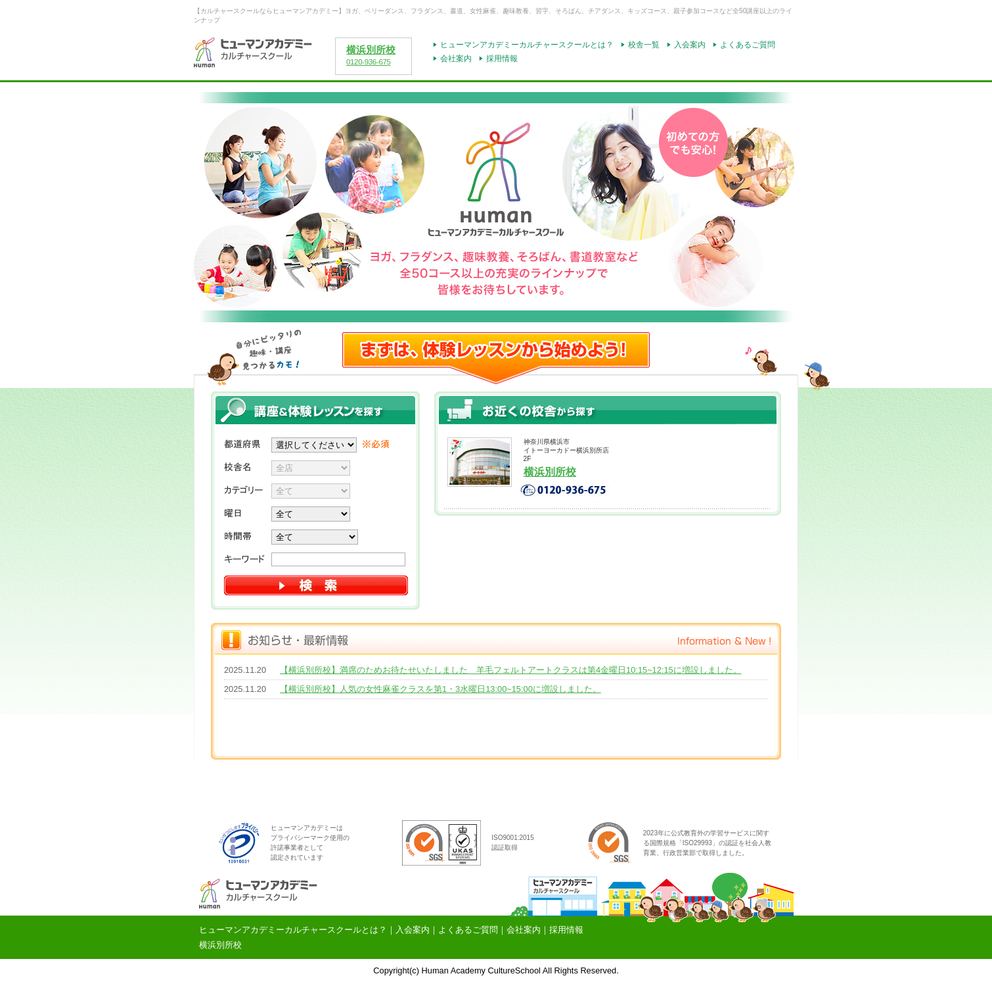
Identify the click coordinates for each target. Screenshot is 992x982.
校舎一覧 (644, 45)
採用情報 (502, 58)
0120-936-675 (368, 62)
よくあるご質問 (747, 45)
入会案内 (690, 45)
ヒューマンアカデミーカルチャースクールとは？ (527, 45)
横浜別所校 (370, 50)
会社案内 (456, 58)
